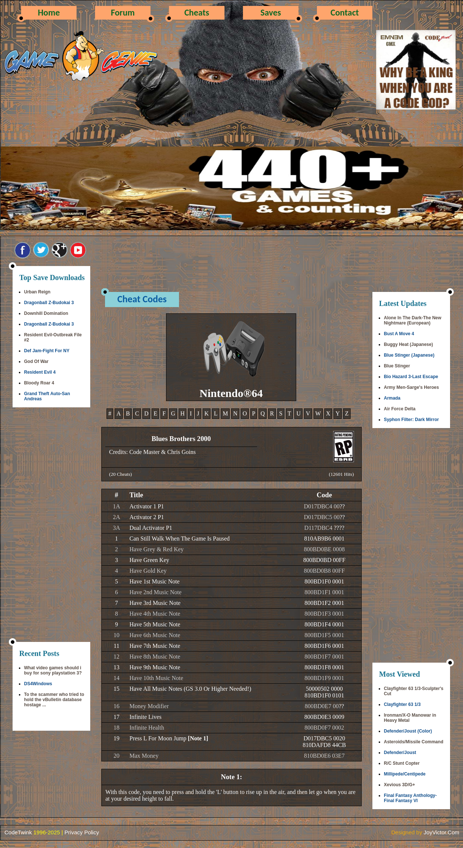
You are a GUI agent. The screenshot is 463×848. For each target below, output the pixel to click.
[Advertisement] (51, 525)
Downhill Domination (46, 313)
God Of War (36, 361)
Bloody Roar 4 (39, 383)
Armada (392, 398)
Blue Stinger (397, 366)
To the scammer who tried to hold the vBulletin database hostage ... (54, 699)
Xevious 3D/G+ (399, 784)
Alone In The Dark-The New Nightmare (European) (412, 320)
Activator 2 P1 (146, 517)
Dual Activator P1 (150, 528)
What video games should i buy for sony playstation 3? (53, 670)
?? (342, 506)
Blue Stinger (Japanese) (409, 355)
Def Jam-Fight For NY (47, 350)
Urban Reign (37, 292)
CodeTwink (18, 832)
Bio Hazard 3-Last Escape (411, 376)
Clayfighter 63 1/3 (402, 704)
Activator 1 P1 (146, 506)
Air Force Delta (399, 408)
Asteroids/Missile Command (413, 741)
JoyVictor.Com (441, 832)
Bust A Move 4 (399, 333)
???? (339, 528)
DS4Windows (38, 683)
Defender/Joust (400, 752)
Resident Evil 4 (39, 372)
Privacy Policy (81, 832)
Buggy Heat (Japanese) (408, 344)
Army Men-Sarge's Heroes (411, 387)
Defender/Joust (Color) (408, 731)
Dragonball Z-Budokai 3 (49, 302)
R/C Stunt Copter (402, 763)
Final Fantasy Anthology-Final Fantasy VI (410, 798)
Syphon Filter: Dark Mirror (411, 419)
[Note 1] (198, 738)
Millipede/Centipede (405, 774)
